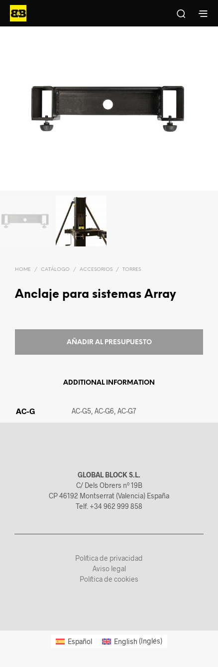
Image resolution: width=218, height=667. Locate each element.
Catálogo (55, 269)
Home (23, 269)
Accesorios (96, 269)
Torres (131, 269)
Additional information (109, 383)
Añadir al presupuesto (109, 342)
